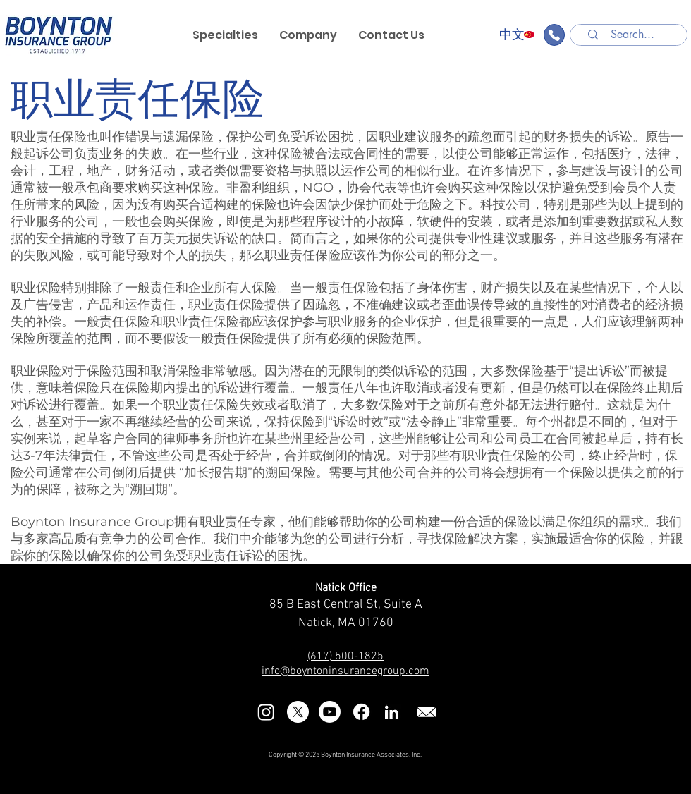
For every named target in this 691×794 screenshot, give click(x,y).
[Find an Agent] (554, 35)
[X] (298, 712)
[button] (308, 35)
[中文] (512, 35)
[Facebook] (361, 712)
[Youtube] (330, 712)
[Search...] (632, 34)
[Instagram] (266, 712)
